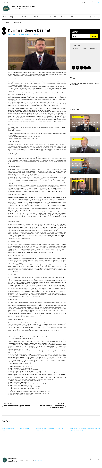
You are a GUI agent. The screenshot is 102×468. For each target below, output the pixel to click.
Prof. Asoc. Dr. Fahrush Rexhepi (79, 167)
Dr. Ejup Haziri (75, 192)
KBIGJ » (12, 17)
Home (7, 22)
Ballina (5, 17)
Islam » (44, 17)
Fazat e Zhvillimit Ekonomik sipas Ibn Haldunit (84, 146)
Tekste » (56, 17)
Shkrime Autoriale (17, 22)
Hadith (24, 17)
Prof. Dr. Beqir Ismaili (77, 129)
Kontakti (78, 17)
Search (94, 36)
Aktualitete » (64, 17)
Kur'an (18, 17)
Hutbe (50, 17)
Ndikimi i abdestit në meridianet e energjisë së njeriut (52, 406)
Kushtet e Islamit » (33, 17)
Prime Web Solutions (39, 460)
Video (72, 17)
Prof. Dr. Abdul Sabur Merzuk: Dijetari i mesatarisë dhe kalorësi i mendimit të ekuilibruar (85, 124)
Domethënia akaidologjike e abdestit (17, 406)
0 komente (36, 34)
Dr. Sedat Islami (11, 34)
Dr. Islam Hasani (76, 150)
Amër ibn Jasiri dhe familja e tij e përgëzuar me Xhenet (83, 164)
